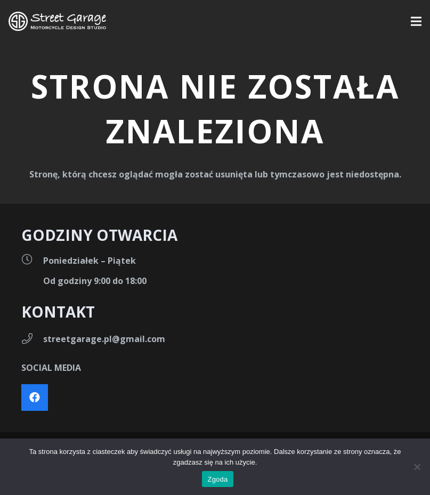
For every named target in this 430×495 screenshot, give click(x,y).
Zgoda (217, 479)
